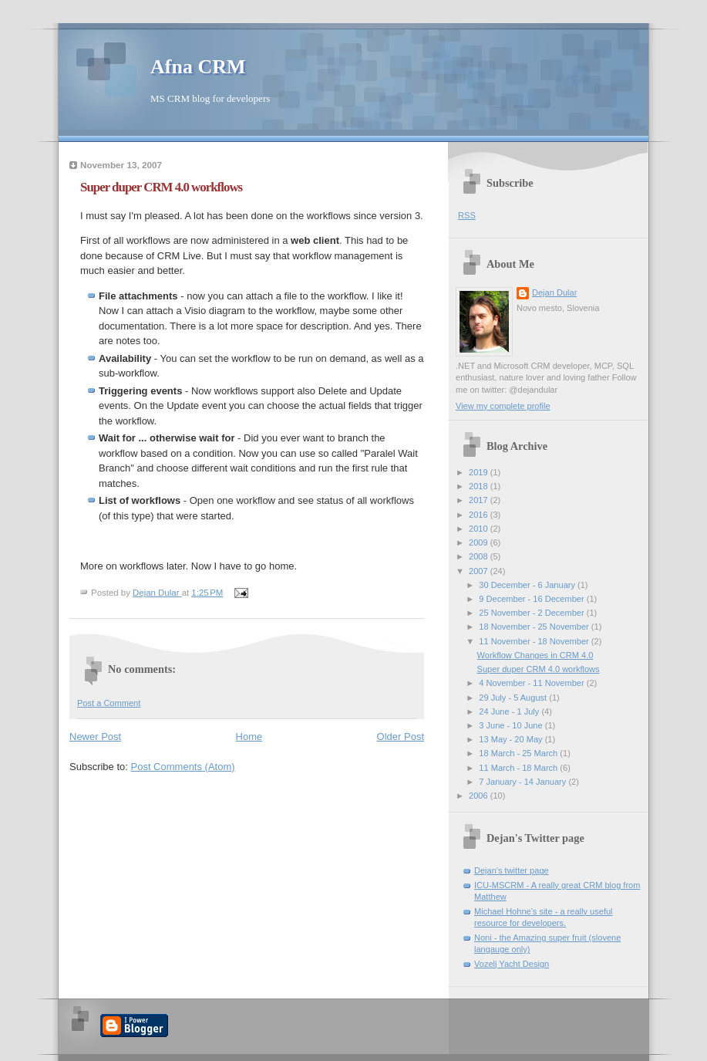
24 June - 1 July (510, 711)
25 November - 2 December (532, 612)
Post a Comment (108, 703)
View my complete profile (503, 406)
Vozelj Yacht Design (511, 963)
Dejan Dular (554, 292)
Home (249, 736)
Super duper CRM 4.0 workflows (538, 669)
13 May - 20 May (511, 739)
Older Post (400, 736)
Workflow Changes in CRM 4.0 (535, 655)
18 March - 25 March (519, 753)
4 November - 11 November (532, 683)
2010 (479, 528)
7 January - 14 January (523, 781)
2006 (479, 795)
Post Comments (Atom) (183, 766)
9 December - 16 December (532, 598)
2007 (479, 571)
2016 (479, 514)
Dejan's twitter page (511, 870)
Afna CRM (198, 67)
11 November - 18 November (535, 641)
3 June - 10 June (511, 725)
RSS (467, 215)
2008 (479, 556)
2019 (479, 472)
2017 (479, 500)
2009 (479, 542)
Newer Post (95, 736)
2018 (479, 486)
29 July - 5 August (514, 697)
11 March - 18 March (519, 767)
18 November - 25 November (535, 626)
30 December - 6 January (528, 585)
